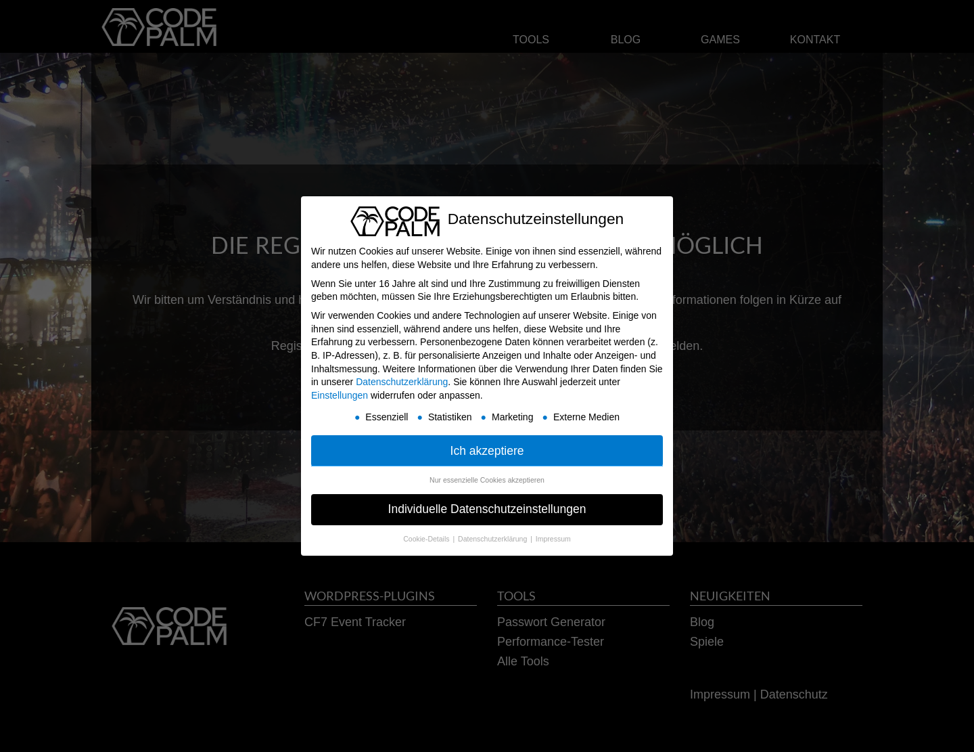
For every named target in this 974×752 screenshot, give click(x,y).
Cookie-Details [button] (427, 539)
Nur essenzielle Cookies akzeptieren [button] (487, 480)
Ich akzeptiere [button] (487, 451)
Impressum (553, 539)
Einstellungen (339, 395)
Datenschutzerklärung (402, 381)
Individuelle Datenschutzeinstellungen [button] (487, 509)
